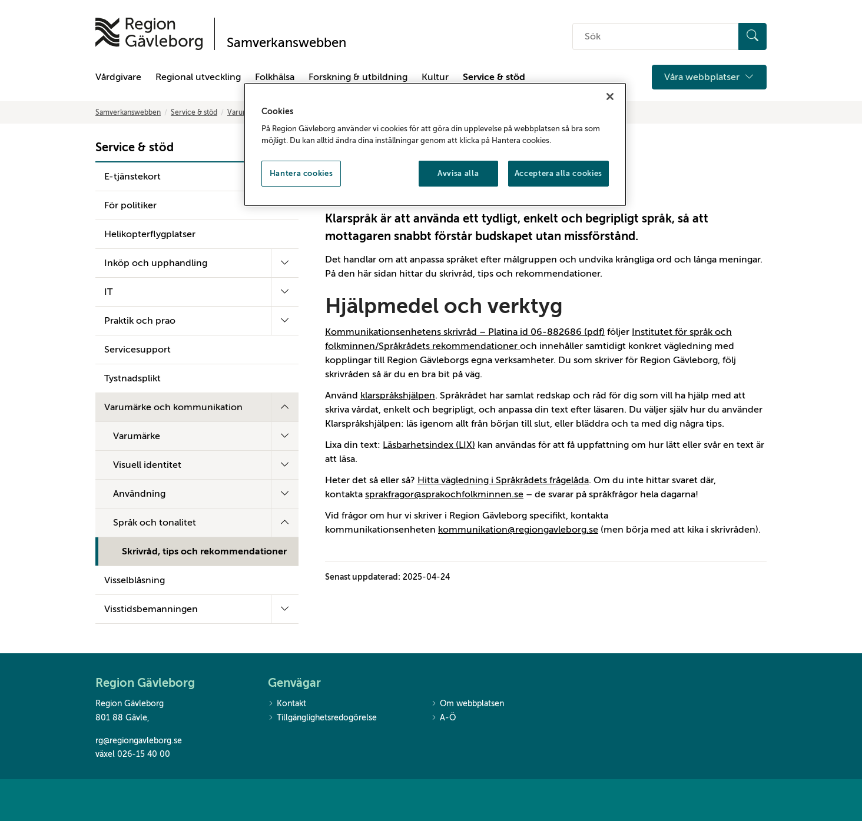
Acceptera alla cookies (558, 173)
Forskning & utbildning (358, 77)
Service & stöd (494, 77)
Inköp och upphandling (155, 263)
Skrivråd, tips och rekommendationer (204, 551)
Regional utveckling (198, 77)
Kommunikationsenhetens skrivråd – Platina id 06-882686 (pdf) (465, 332)
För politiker (130, 205)
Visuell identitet (147, 465)
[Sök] (752, 36)
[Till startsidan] (149, 34)
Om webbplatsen (467, 704)
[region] (435, 144)
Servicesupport (137, 349)
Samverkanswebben (128, 112)
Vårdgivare (118, 77)
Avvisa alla (458, 173)
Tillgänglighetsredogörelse (322, 718)
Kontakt (287, 704)
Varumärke (136, 436)
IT (108, 292)
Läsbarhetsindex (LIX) (429, 445)
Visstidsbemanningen (151, 609)
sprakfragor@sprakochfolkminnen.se (444, 494)
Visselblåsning (134, 580)
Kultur (435, 77)
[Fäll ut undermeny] (285, 263)
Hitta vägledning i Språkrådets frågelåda (503, 480)
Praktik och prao (139, 320)
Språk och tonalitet (154, 522)
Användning (139, 493)
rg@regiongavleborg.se (138, 740)
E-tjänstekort (132, 176)
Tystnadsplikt (132, 378)
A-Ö (443, 718)
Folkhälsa (274, 77)
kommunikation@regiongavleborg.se (518, 529)
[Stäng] (610, 96)
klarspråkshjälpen (397, 395)
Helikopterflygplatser (149, 234)
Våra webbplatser (709, 77)
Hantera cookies (301, 173)
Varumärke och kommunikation (173, 407)
